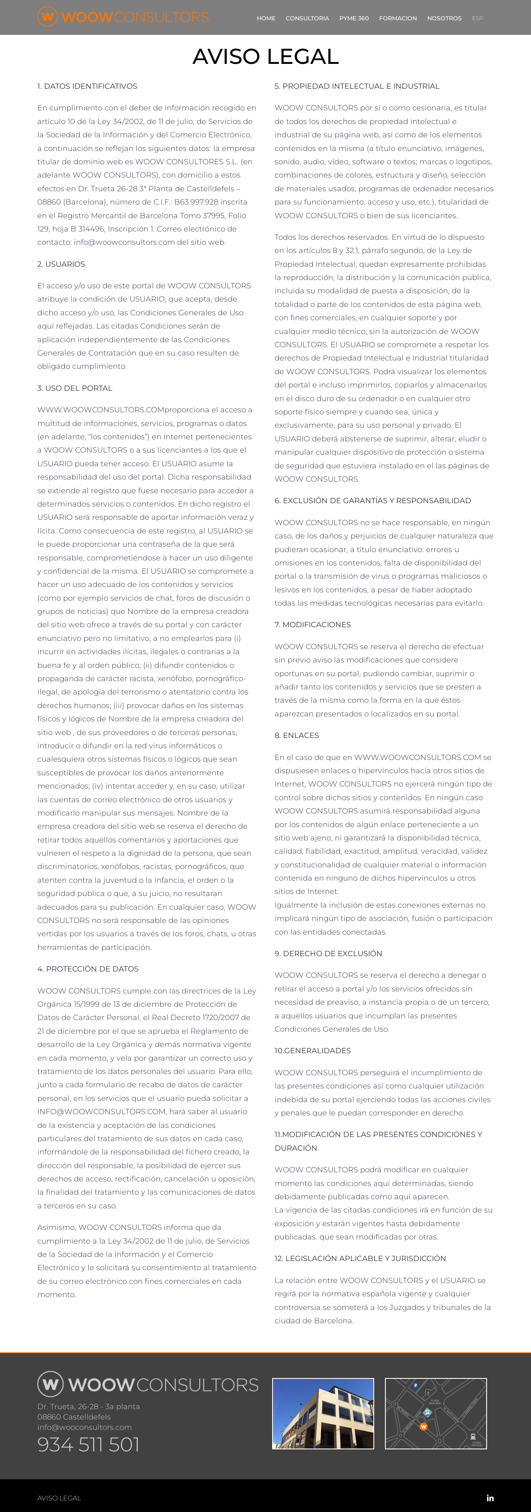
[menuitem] (477, 17)
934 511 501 (88, 1444)
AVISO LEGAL (59, 1498)
